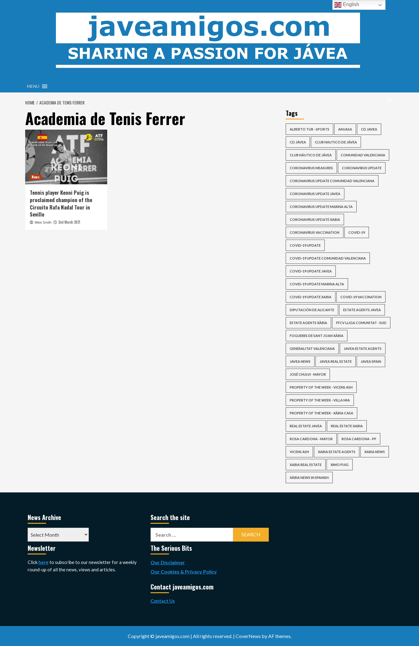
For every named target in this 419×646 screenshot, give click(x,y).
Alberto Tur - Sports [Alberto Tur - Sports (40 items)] (309, 129)
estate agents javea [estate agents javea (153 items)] (362, 310)
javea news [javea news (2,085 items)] (300, 361)
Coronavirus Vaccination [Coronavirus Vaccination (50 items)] (314, 232)
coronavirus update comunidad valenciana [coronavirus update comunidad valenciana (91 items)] (332, 181)
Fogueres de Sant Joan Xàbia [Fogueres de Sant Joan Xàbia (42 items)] (316, 336)
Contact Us (163, 601)
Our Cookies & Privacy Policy (184, 571)
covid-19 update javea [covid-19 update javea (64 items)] (311, 271)
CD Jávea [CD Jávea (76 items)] (298, 142)
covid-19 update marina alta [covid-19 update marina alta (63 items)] (317, 284)
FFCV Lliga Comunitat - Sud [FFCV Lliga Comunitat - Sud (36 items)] (361, 323)
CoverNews (248, 636)
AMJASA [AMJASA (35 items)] (345, 129)
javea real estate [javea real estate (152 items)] (335, 361)
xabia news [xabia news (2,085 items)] (374, 452)
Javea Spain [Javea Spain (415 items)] (371, 361)
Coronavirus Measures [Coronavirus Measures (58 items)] (311, 168)
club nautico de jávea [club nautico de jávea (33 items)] (336, 142)
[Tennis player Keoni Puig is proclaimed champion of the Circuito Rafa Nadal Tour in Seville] (66, 157)
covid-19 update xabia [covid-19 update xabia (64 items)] (310, 297)
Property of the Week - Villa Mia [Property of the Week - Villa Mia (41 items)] (320, 400)
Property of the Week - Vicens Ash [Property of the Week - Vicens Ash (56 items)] (321, 387)
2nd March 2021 (69, 222)
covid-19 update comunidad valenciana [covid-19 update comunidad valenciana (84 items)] (328, 258)
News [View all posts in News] (36, 176)
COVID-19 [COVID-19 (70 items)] (356, 232)
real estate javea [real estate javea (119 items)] (306, 426)
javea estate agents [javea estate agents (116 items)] (363, 348)
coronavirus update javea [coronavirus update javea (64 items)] (315, 194)
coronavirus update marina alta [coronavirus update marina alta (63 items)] (321, 207)
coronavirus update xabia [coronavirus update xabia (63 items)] (315, 219)
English (346, 5)
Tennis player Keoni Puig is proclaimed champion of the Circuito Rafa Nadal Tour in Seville (61, 203)
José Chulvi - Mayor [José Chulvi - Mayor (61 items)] (308, 374)
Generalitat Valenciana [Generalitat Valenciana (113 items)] (312, 348)
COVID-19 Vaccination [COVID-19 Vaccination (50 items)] (361, 297)
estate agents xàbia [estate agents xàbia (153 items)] (308, 323)
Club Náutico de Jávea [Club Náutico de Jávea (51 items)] (311, 155)
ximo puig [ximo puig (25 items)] (340, 465)
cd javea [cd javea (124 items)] (369, 129)
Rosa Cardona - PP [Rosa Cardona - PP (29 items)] (359, 439)
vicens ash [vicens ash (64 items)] (299, 452)
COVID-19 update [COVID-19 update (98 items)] (305, 245)
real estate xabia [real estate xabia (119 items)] (347, 426)
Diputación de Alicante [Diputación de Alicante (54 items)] (312, 310)
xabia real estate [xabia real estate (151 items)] (306, 465)
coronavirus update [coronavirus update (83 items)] (362, 168)
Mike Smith (43, 222)
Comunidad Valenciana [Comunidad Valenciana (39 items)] (363, 155)
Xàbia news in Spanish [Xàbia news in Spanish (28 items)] (309, 478)
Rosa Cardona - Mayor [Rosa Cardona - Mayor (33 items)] (311, 439)
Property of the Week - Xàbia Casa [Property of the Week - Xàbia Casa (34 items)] (321, 413)
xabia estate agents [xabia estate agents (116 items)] (336, 452)
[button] (33, 86)
